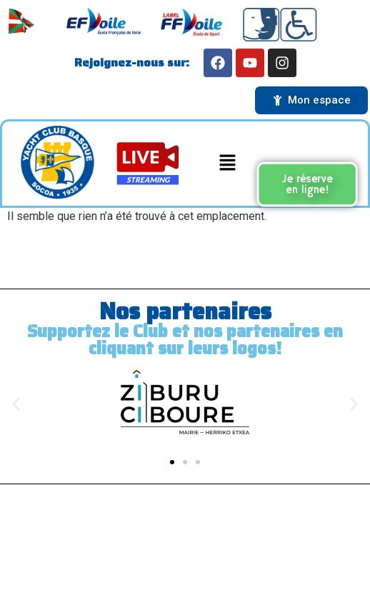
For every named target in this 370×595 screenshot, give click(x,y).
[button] (227, 163)
